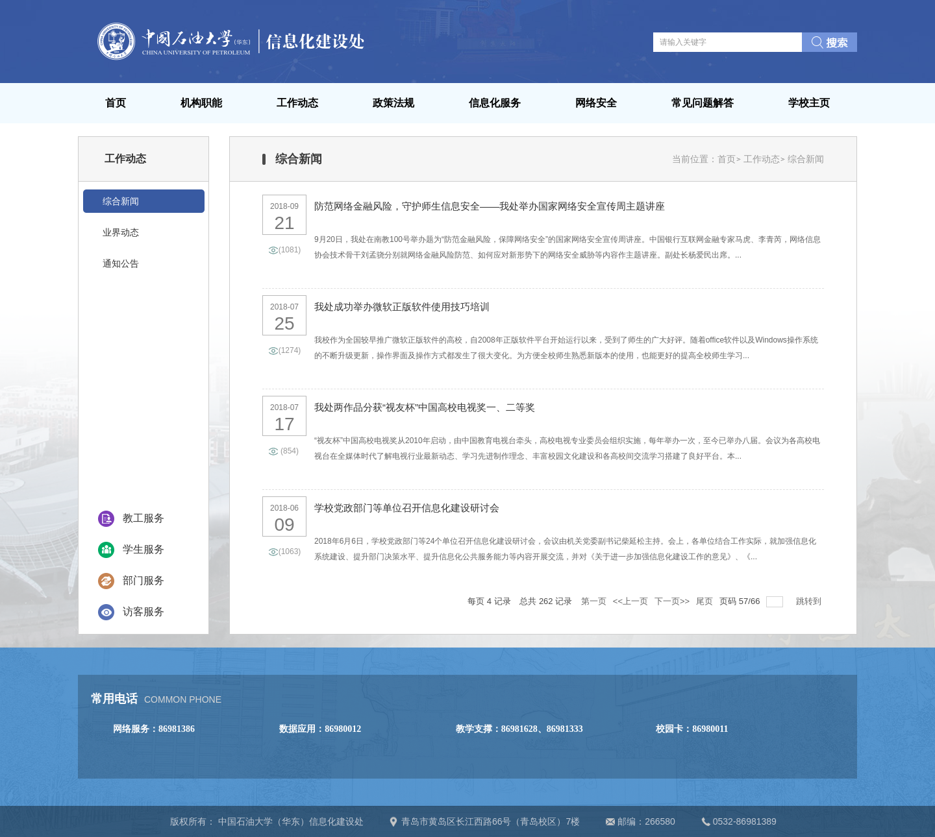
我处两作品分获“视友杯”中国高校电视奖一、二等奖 (424, 407)
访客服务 (143, 611)
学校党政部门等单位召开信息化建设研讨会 (406, 507)
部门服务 (143, 580)
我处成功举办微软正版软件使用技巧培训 (402, 306)
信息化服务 (495, 102)
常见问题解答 (702, 102)
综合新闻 (806, 159)
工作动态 (297, 102)
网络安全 (596, 102)
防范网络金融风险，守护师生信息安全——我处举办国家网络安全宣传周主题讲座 (489, 206)
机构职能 (201, 102)
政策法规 (393, 102)
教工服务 (143, 518)
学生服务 (143, 549)
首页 (115, 102)
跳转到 (810, 601)
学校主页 (809, 102)
